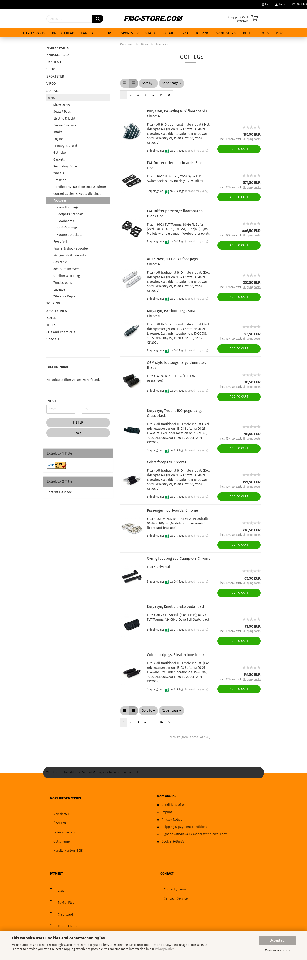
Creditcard (65, 914)
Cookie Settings (173, 841)
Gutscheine (61, 841)
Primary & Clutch (65, 146)
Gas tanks (60, 262)
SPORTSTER (130, 33)
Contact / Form (175, 889)
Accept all (277, 940)
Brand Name (57, 367)
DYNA (184, 33)
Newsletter (61, 814)
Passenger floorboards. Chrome (172, 510)
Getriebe (59, 153)
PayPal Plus (66, 903)
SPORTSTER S (226, 33)
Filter (78, 422)
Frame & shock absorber (71, 248)
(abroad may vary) (196, 150)
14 (161, 95)
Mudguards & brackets (69, 255)
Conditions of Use (174, 805)
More (280, 33)
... (153, 95)
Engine (58, 139)
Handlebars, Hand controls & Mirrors (80, 187)
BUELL (247, 33)
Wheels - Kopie (64, 296)
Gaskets (59, 159)
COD (61, 891)
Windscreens (62, 283)
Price (51, 401)
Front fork (60, 242)
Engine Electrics (64, 125)
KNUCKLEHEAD (63, 33)
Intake (57, 132)
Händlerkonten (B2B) (68, 851)
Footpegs (60, 201)
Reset (78, 433)
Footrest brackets (69, 235)
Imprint (167, 812)
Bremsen (59, 180)
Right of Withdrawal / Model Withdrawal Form (194, 834)
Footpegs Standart (70, 214)
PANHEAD (88, 33)
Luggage (59, 289)
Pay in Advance (69, 926)
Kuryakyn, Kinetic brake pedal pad (175, 606)
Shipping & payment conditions (184, 827)
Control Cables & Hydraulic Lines (77, 194)
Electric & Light (64, 118)
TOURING (202, 33)
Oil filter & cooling (66, 276)
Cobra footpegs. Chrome (166, 462)
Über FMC (60, 823)
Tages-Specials (64, 832)
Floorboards (65, 221)
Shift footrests (67, 228)
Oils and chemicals (60, 332)
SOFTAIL (167, 33)
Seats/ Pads (62, 112)
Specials (52, 339)
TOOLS (264, 33)
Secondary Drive (65, 166)
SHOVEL (108, 33)
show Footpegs (67, 207)
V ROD (150, 33)
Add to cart (239, 149)
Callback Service (176, 898)
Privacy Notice (164, 949)
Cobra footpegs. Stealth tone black (175, 655)
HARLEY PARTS (34, 33)
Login (280, 4)
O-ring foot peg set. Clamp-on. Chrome (178, 558)
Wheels (58, 173)
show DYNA (61, 105)
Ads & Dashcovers (66, 269)
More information (277, 950)
